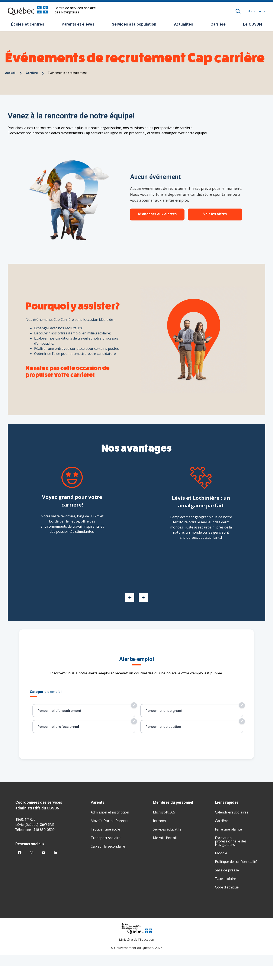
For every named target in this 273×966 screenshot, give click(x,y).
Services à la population (136, 25)
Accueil (10, 73)
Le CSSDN (254, 25)
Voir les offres (215, 214)
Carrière (218, 24)
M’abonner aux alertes (157, 214)
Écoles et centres (29, 25)
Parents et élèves (79, 25)
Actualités (183, 24)
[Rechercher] (238, 11)
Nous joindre (256, 11)
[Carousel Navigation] (136, 597)
